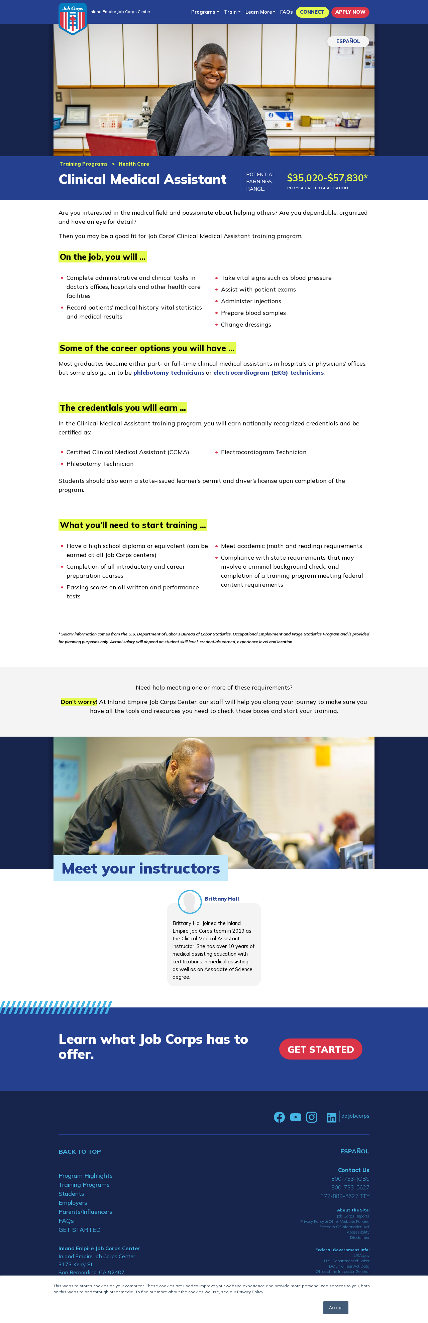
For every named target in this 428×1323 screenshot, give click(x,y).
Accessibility (358, 1232)
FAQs (286, 12)
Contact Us (353, 1169)
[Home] (73, 19)
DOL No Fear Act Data (349, 1266)
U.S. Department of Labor (346, 1260)
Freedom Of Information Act (344, 1226)
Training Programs (84, 164)
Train (230, 12)
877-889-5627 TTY (344, 1195)
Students (71, 1193)
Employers (73, 1202)
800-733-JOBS (350, 1178)
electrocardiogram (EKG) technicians (268, 372)
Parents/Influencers (85, 1211)
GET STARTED (80, 1230)
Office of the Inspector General (342, 1271)
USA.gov (361, 1255)
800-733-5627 (350, 1187)
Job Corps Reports (353, 1215)
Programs (203, 12)
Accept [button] (336, 1307)
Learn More (258, 12)
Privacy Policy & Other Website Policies (334, 1221)
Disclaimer (359, 1237)
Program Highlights (86, 1175)
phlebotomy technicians (168, 372)
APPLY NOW (350, 12)
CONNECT (312, 12)
